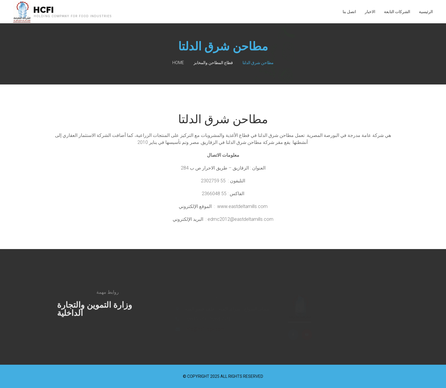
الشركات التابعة (397, 11)
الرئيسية (426, 11)
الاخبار (370, 11)
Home (178, 62)
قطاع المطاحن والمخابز (213, 62)
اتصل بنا (349, 11)
